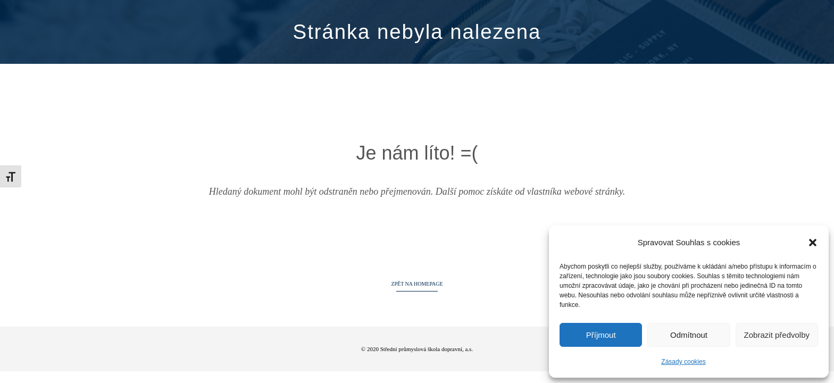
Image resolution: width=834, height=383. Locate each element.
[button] (812, 242)
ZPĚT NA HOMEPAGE (417, 284)
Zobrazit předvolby (777, 334)
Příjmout (601, 334)
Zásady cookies (683, 361)
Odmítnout (688, 334)
